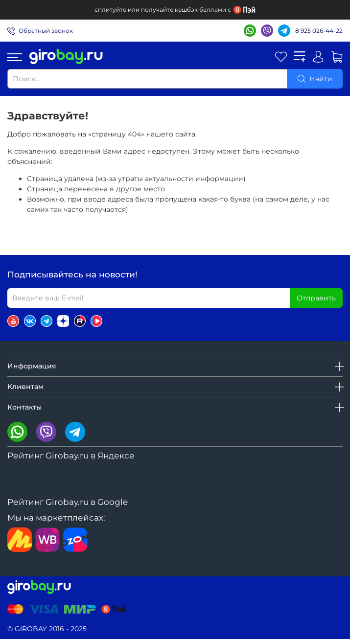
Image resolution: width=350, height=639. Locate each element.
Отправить (316, 298)
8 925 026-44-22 (319, 30)
